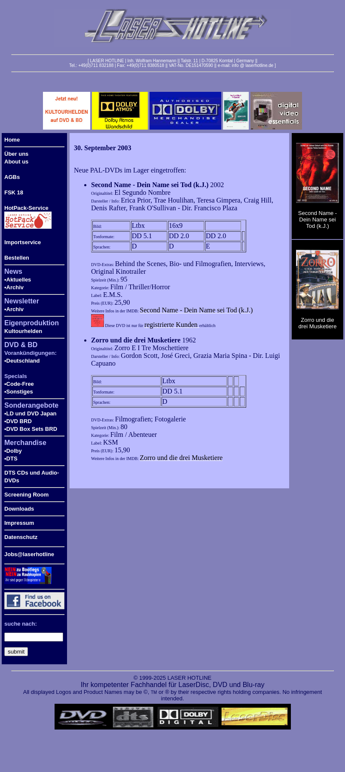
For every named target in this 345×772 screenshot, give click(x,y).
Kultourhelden (23, 331)
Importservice (22, 242)
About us (16, 161)
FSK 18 (13, 192)
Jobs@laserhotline (29, 554)
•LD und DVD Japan (30, 413)
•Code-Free (19, 384)
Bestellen (16, 257)
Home (12, 139)
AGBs (12, 177)
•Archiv (14, 287)
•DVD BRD (18, 421)
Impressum (19, 523)
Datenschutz (20, 537)
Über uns (16, 154)
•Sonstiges (18, 391)
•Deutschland (22, 360)
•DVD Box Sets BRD (30, 429)
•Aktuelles (17, 279)
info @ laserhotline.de (252, 65)
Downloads (19, 509)
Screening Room (26, 494)
